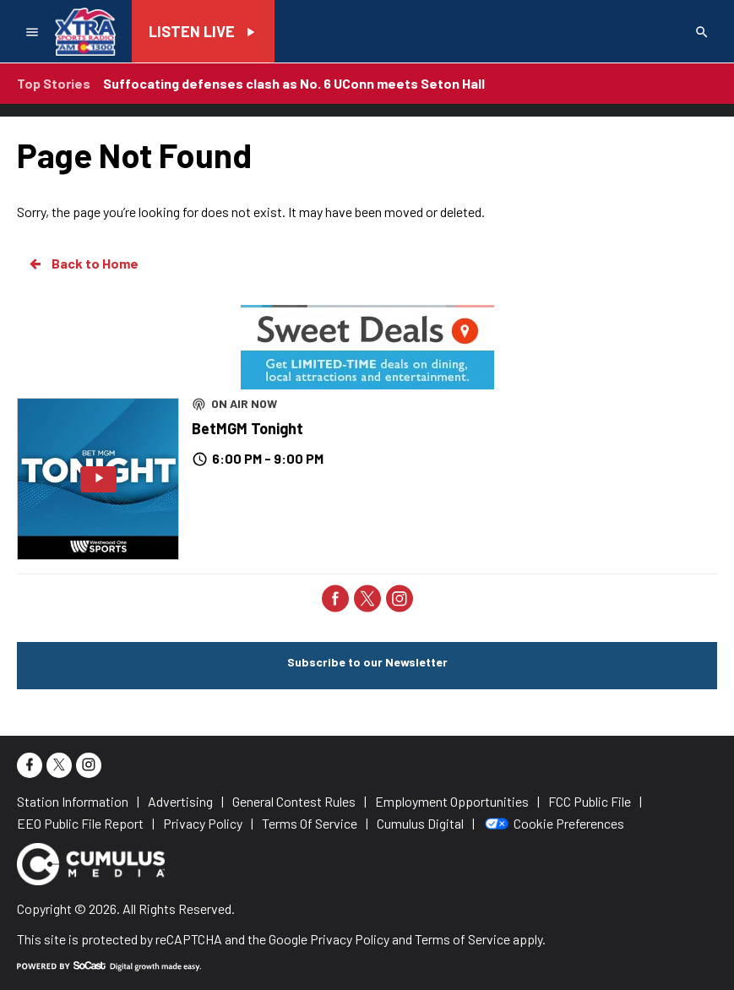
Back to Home (83, 263)
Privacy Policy (349, 939)
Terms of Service (462, 939)
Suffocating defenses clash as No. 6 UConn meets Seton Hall (294, 83)
